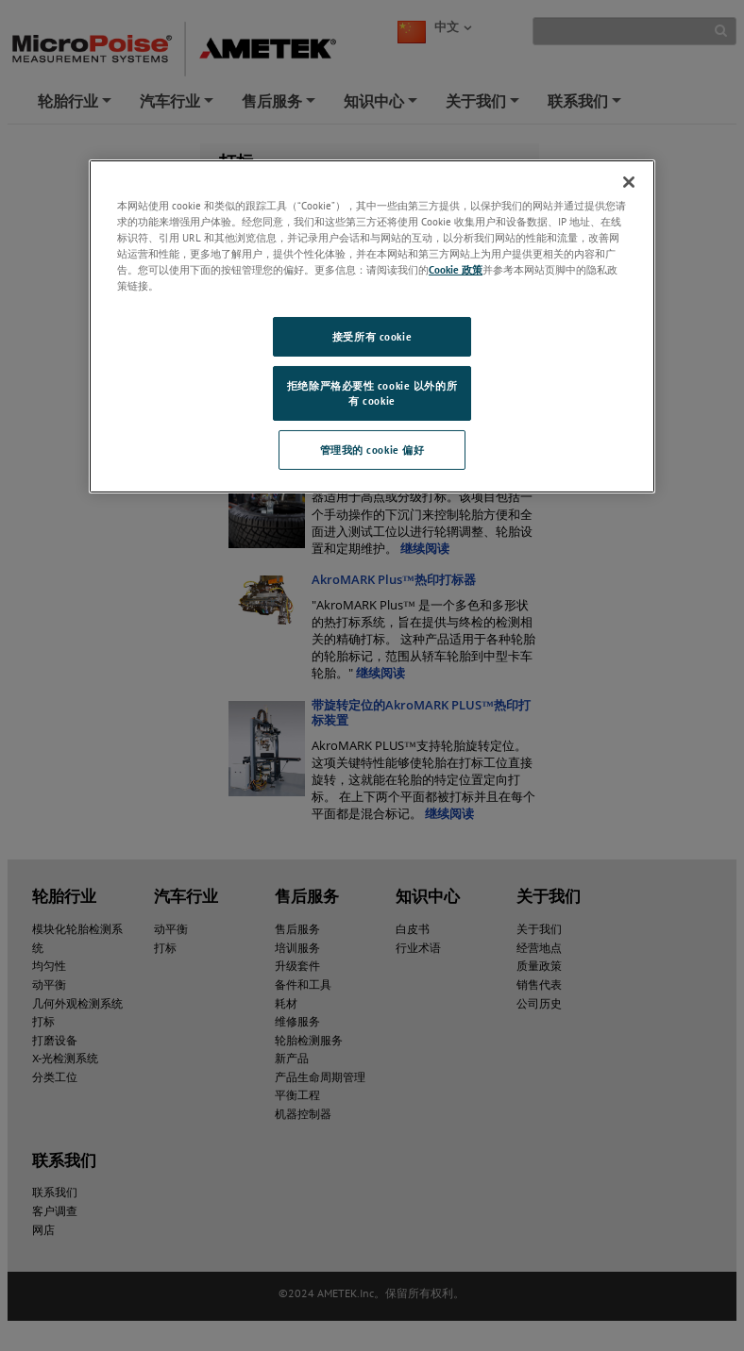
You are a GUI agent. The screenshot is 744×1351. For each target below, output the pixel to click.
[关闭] (629, 182)
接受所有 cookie (372, 336)
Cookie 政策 (455, 269)
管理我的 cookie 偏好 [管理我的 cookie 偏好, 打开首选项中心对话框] (372, 449)
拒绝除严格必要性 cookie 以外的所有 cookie (372, 393)
